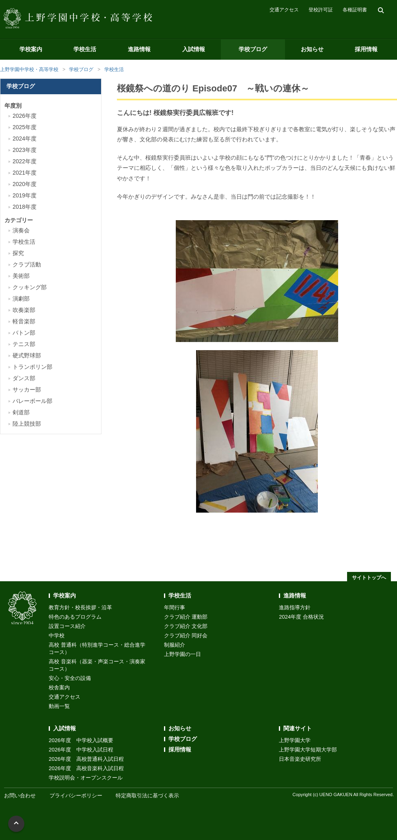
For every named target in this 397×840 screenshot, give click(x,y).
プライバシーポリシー (76, 795)
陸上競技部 (27, 423)
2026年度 (25, 116)
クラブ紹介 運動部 (186, 617)
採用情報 (366, 49)
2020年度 (25, 184)
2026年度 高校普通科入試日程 (86, 759)
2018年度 (25, 207)
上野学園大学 (295, 740)
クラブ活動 (27, 264)
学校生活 (84, 49)
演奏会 (21, 230)
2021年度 (25, 172)
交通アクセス (284, 10)
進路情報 (139, 49)
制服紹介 (174, 645)
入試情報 (193, 49)
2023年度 (25, 150)
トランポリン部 (32, 367)
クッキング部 (30, 287)
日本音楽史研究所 (300, 759)
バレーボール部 (32, 401)
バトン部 (24, 332)
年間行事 (174, 607)
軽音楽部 (24, 321)
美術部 (21, 276)
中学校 (57, 635)
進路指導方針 (295, 607)
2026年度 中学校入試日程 (81, 750)
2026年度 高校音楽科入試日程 (86, 768)
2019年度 (25, 195)
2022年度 (25, 161)
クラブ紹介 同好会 (186, 635)
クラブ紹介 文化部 (186, 626)
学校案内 (30, 49)
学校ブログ (253, 49)
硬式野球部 (27, 355)
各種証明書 (355, 10)
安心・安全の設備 (70, 678)
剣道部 (21, 412)
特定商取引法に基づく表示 (147, 795)
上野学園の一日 (182, 654)
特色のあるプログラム (75, 617)
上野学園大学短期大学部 (308, 750)
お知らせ (312, 49)
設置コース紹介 (67, 626)
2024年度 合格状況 (301, 617)
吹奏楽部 (24, 310)
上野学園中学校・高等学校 (29, 69)
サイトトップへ (369, 577)
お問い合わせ (20, 795)
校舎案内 (59, 687)
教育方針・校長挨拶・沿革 (80, 607)
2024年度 (25, 138)
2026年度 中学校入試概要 (81, 740)
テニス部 (24, 344)
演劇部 (21, 298)
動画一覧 (59, 706)
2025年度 (25, 127)
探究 (18, 253)
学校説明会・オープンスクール (86, 778)
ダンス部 (24, 378)
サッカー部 (27, 389)
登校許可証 (321, 10)
